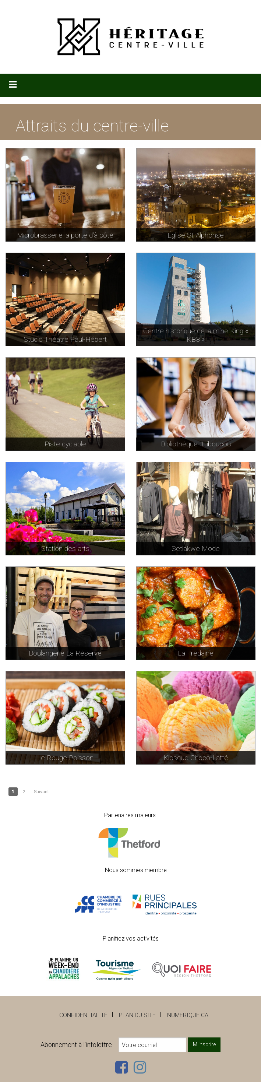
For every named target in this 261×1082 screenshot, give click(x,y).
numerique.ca (187, 1015)
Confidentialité (83, 1015)
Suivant (41, 791)
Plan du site (137, 1015)
